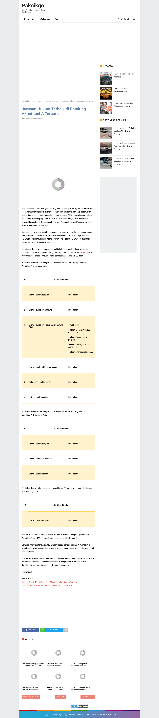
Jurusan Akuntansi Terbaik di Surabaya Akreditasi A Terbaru (125, 161)
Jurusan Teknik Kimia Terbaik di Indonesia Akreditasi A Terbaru (55, 689)
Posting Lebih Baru (31, 697)
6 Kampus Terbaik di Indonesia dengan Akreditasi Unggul (54, 666)
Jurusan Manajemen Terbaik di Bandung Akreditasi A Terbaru (79, 666)
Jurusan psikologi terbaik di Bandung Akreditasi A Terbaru (47, 585)
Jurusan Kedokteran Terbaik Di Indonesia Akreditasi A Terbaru (30, 689)
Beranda (60, 697)
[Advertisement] (79, 42)
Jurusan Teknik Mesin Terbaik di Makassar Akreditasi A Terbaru (49, 582)
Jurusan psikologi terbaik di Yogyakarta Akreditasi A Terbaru (33, 666)
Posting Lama (87, 697)
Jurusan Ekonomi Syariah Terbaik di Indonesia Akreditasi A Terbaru (81, 689)
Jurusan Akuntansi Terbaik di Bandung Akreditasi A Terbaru (125, 131)
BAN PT (83, 252)
